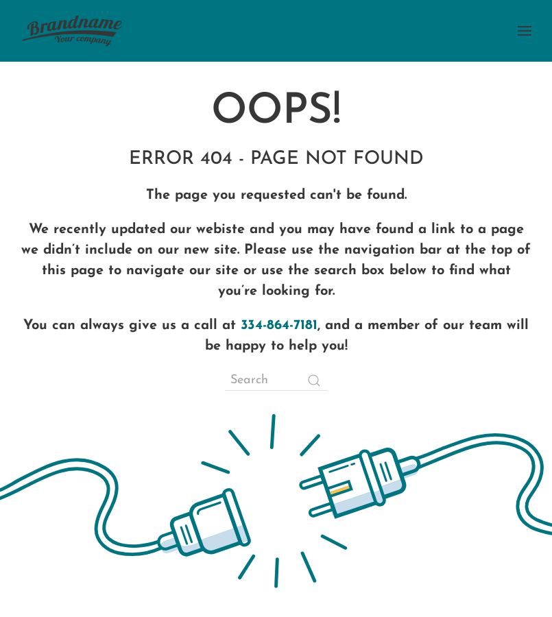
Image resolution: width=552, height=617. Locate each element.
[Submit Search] (314, 380)
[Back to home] (72, 31)
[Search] (276, 380)
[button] (524, 31)
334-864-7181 (279, 325)
